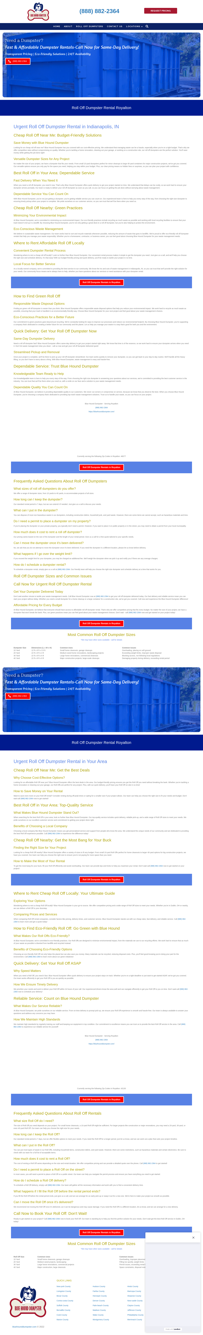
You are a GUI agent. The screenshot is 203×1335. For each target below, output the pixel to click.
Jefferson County (134, 1310)
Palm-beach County (101, 1305)
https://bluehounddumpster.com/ (101, 412)
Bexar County (62, 1296)
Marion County (62, 1320)
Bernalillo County (63, 1310)
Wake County (98, 1315)
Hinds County (132, 1286)
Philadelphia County (135, 1315)
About (68, 26)
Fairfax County (98, 1291)
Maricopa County (134, 1291)
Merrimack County (134, 1320)
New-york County (63, 1286)
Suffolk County (62, 1305)
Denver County (99, 1301)
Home (56, 26)
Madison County (99, 1310)
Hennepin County (100, 1296)
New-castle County (135, 1301)
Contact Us (114, 26)
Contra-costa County (65, 1301)
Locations (133, 26)
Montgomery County (101, 1320)
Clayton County (133, 1305)
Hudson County (99, 1286)
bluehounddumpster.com (24, 1327)
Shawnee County (134, 1296)
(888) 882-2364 (101, 408)
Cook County (62, 1315)
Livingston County (64, 1291)
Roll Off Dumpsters (89, 26)
